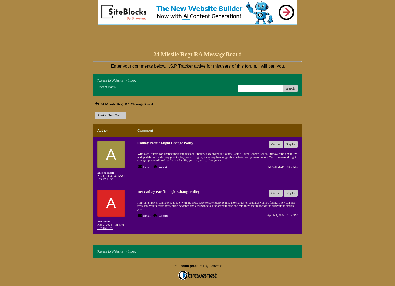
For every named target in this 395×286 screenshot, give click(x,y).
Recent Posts (106, 87)
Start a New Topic (110, 115)
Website (163, 166)
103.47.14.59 (105, 179)
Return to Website (110, 80)
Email (146, 166)
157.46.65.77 (105, 228)
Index (132, 80)
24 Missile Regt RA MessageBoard (124, 104)
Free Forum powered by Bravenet (197, 266)
